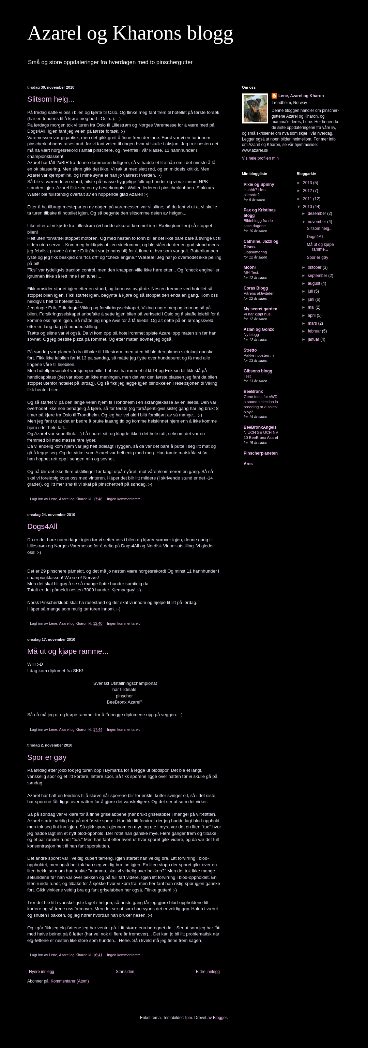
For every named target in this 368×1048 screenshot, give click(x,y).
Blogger (220, 1017)
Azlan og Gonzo (259, 329)
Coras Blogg (256, 288)
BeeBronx (253, 391)
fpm (188, 1017)
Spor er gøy (46, 757)
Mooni (250, 267)
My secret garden (260, 309)
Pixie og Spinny (259, 184)
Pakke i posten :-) (259, 355)
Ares (248, 463)
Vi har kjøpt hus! (258, 314)
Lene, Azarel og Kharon (301, 95)
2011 (308, 198)
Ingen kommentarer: (124, 499)
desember (317, 213)
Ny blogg (251, 335)
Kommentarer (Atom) (70, 981)
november (317, 221)
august (314, 283)
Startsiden (125, 971)
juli (311, 291)
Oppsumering (255, 252)
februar (315, 331)
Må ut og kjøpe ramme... (67, 651)
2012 (308, 190)
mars (313, 323)
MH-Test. (251, 272)
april (312, 315)
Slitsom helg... (50, 99)
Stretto (250, 350)
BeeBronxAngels (260, 427)
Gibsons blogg (258, 371)
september (318, 275)
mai (312, 307)
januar (314, 339)
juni (311, 299)
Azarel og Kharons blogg (130, 32)
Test (247, 376)
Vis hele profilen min (260, 158)
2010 (308, 206)
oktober (315, 267)
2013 (308, 182)
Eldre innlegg (208, 971)
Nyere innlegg (41, 971)
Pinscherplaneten (261, 453)
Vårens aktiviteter (259, 293)
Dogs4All (42, 526)
